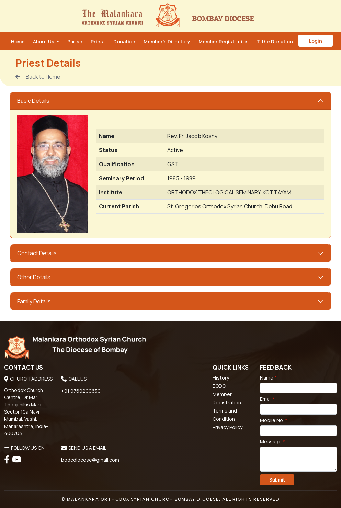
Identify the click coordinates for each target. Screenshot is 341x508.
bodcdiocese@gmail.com (90, 459)
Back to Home (37, 76)
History (221, 377)
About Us (44, 41)
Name (268, 377)
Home (18, 41)
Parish (74, 41)
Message (272, 441)
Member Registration (223, 41)
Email (267, 399)
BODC (219, 386)
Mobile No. (273, 420)
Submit (277, 479)
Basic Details (33, 100)
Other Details (33, 277)
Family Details (34, 301)
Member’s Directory (167, 41)
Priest (98, 41)
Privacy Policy (227, 427)
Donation (124, 41)
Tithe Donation (275, 41)
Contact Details (37, 253)
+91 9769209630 (81, 390)
